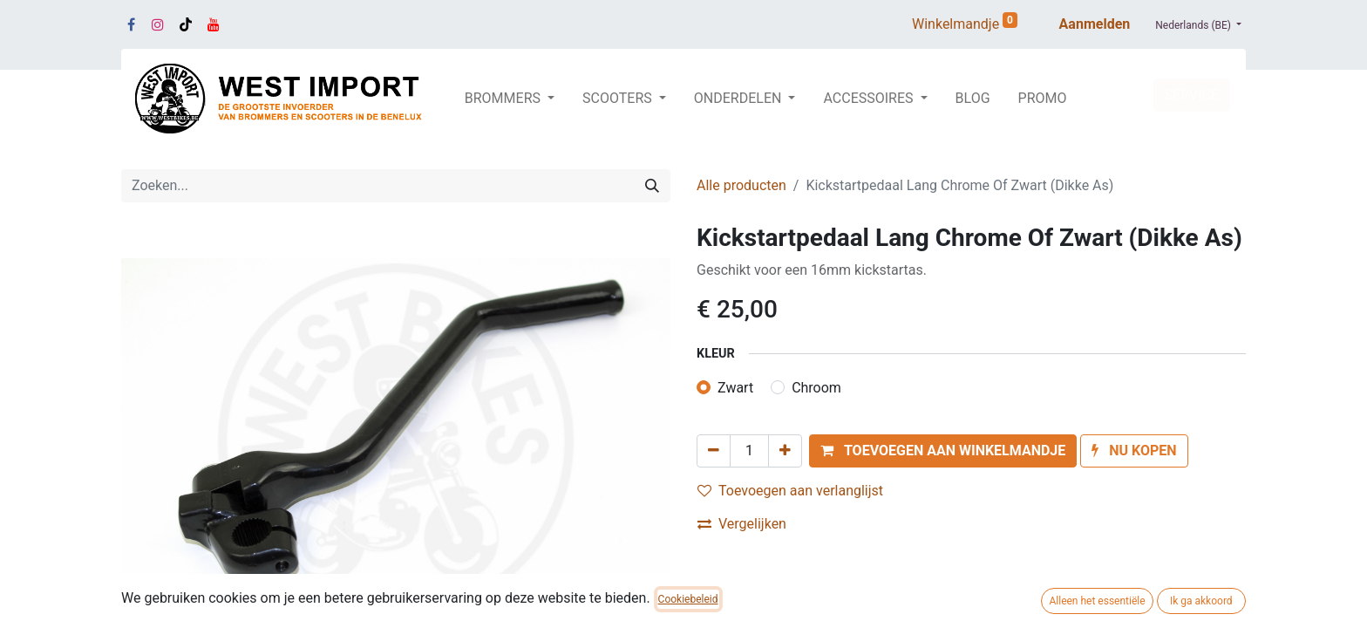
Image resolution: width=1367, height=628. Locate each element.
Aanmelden (1095, 24)
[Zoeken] (652, 185)
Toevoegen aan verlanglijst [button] (790, 490)
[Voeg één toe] (785, 451)
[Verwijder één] (714, 451)
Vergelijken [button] (741, 523)
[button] (943, 451)
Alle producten (741, 185)
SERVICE (1192, 94)
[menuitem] (973, 98)
